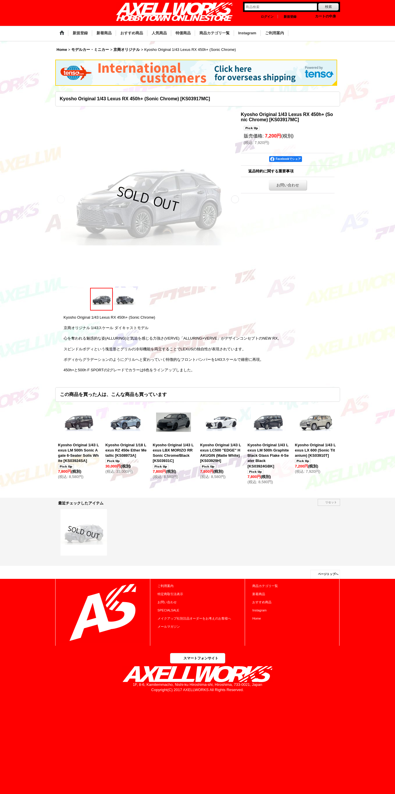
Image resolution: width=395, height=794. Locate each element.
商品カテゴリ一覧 (265, 586)
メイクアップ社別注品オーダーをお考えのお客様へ (194, 618)
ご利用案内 (166, 586)
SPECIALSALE (168, 610)
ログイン (267, 16)
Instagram (259, 610)
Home (256, 618)
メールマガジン (169, 626)
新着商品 (258, 594)
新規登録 (290, 16)
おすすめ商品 (261, 602)
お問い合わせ (287, 185)
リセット (331, 502)
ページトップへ (328, 574)
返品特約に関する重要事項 (271, 171)
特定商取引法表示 (170, 594)
